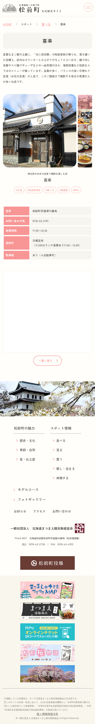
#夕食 (19, 190)
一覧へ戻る (45, 361)
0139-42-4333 (65, 544)
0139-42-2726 (37, 544)
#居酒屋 (63, 190)
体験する (62, 478)
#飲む (76, 190)
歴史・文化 (27, 440)
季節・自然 (27, 449)
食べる (46, 24)
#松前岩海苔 (33, 190)
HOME (7, 24)
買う (59, 459)
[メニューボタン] (88, 7)
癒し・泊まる (65, 468)
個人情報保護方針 (47, 714)
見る (59, 449)
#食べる (50, 190)
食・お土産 (27, 459)
